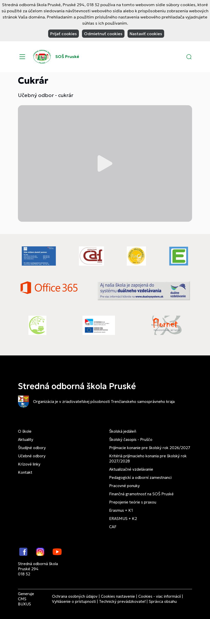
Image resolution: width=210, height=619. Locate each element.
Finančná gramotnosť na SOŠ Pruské (141, 493)
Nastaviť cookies (146, 33)
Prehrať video (105, 163)
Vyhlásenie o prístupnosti (74, 601)
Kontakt (25, 472)
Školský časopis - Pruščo (130, 439)
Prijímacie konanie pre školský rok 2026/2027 (149, 447)
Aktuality (25, 439)
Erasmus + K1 (121, 510)
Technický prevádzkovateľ (122, 601)
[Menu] (22, 57)
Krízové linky (29, 464)
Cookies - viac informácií (159, 596)
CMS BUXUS (24, 601)
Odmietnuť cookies (103, 33)
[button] (189, 57)
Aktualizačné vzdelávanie (131, 469)
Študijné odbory (32, 447)
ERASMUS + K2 (123, 518)
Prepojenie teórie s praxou (132, 502)
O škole (25, 431)
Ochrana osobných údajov (75, 596)
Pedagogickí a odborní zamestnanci (140, 477)
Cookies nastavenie (118, 596)
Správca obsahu (163, 601)
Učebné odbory (32, 455)
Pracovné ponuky (124, 485)
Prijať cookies (63, 33)
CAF (113, 526)
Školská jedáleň (122, 431)
